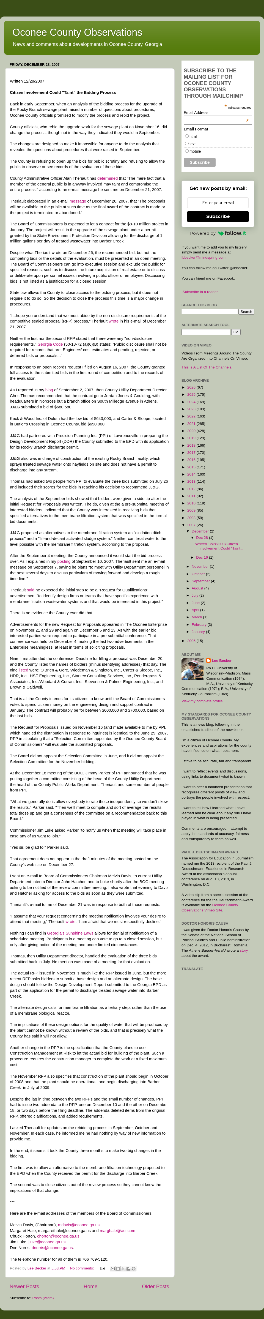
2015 (192, 467)
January (199, 632)
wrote (114, 321)
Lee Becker (222, 661)
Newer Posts (24, 1286)
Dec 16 (202, 557)
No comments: (82, 1268)
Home (90, 1286)
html (193, 136)
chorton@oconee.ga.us (58, 1236)
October (199, 574)
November (201, 566)
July (195, 595)
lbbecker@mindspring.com (204, 257)
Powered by (218, 233)
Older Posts (155, 1286)
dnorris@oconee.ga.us (52, 1248)
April (196, 610)
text (192, 144)
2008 (192, 518)
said (30, 590)
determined (107, 178)
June (196, 603)
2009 (192, 510)
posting (63, 561)
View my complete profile (202, 701)
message (78, 201)
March (197, 617)
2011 (192, 496)
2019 (192, 438)
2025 (192, 394)
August (198, 588)
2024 (192, 402)
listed (23, 670)
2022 (192, 416)
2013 (192, 481)
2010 (192, 503)
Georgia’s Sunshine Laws (70, 933)
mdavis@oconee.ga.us (79, 1225)
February (200, 624)
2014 (192, 474)
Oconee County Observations (77, 32)
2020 (192, 431)
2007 (192, 525)
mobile (195, 151)
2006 (192, 641)
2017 (192, 452)
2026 (192, 387)
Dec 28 (202, 538)
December (201, 531)
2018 (192, 445)
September (201, 581)
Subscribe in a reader (200, 292)
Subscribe (218, 216)
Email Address (216, 112)
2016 (192, 460)
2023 (192, 409)
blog (49, 390)
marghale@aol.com (117, 1230)
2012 (192, 489)
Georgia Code (50, 344)
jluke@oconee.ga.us (47, 1242)
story (244, 950)
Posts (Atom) (43, 1298)
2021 (192, 424)
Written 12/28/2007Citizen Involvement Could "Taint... (219, 546)
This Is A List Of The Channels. (207, 367)
